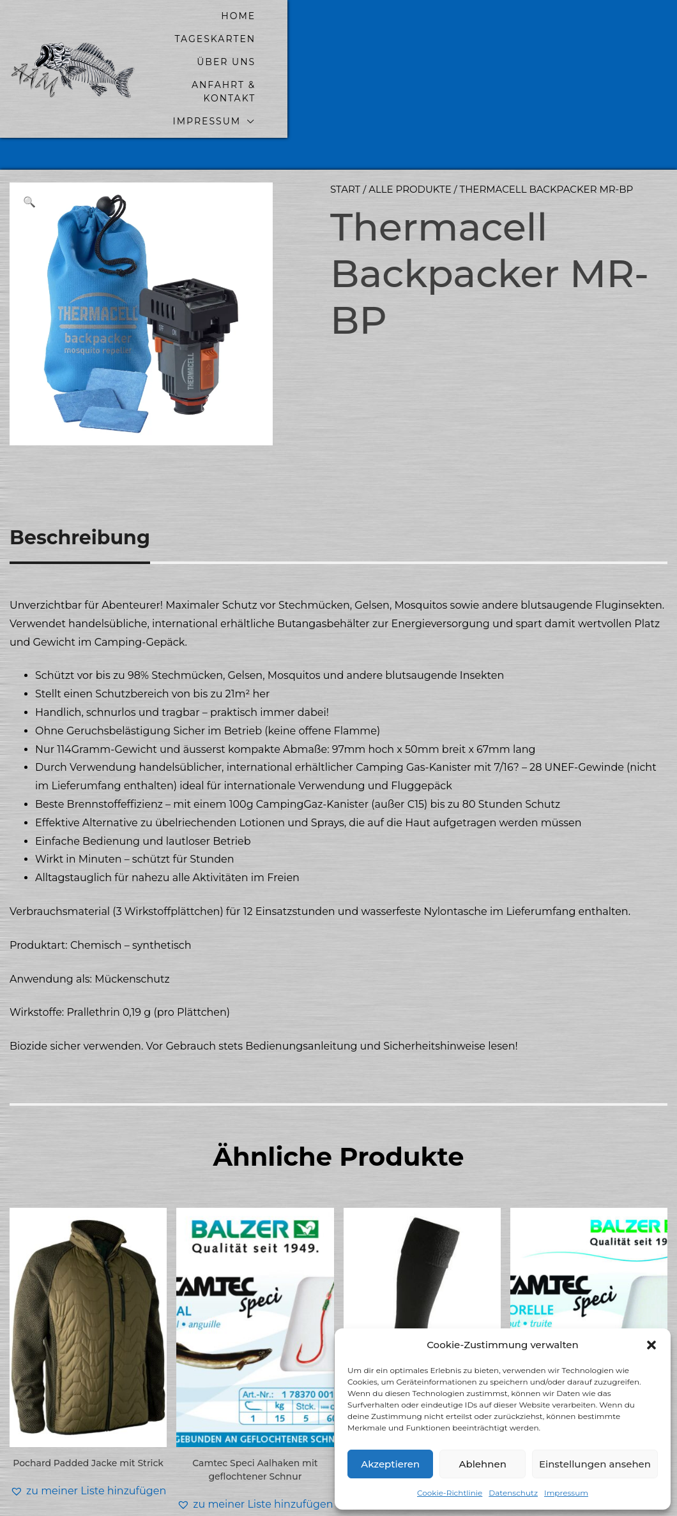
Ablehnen (482, 1464)
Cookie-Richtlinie (449, 1492)
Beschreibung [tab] (80, 482)
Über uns (438, 29)
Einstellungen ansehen (595, 1464)
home (258, 29)
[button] (651, 1345)
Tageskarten (342, 29)
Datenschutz (513, 1492)
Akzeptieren (390, 1464)
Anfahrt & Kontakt (553, 29)
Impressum (566, 1492)
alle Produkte (410, 134)
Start (345, 134)
